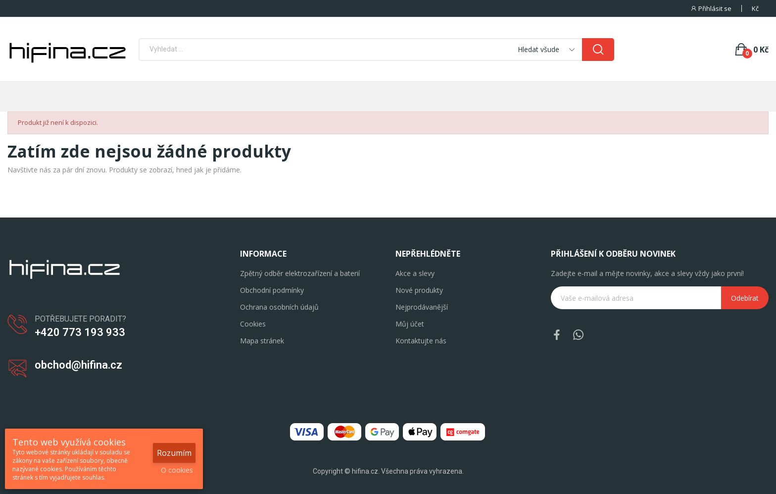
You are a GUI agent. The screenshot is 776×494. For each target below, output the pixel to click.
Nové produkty (419, 290)
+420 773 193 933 (80, 332)
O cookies (177, 470)
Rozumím (174, 452)
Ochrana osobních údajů (279, 307)
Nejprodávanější (421, 307)
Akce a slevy (415, 273)
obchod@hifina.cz (78, 365)
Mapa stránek (262, 340)
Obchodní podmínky (272, 290)
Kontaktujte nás (420, 340)
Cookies (253, 324)
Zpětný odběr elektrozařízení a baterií (300, 273)
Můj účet (409, 324)
